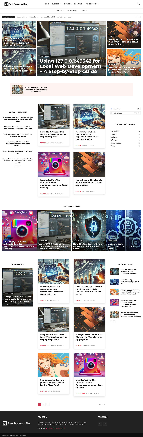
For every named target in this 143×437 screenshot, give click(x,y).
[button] (138, 4)
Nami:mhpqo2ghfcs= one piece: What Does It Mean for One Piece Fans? (52, 382)
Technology (92, 4)
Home (47, 4)
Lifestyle (79, 4)
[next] (139, 17)
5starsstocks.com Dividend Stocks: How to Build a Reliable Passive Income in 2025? (18, 161)
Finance (67, 4)
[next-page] (19, 167)
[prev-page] (16, 167)
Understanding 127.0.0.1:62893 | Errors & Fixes (129, 282)
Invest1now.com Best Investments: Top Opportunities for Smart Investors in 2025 (44, 17)
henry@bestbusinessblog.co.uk (55, 428)
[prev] (136, 17)
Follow (136, 113)
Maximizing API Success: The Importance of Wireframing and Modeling (36, 89)
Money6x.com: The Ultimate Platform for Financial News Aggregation (88, 182)
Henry (6, 304)
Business (56, 4)
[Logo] (16, 4)
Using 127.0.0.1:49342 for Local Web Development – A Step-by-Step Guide (18, 128)
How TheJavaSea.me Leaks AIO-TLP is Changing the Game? (128, 271)
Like (138, 109)
